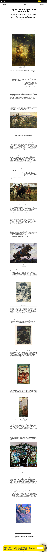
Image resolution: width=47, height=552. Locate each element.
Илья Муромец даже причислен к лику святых (18, 427)
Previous (11, 134)
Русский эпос (23, 4)
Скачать (39, 1)
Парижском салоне (31, 97)
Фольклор (17, 543)
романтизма (12, 162)
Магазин (21, 1)
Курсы (5, 1)
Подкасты (8, 1)
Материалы (42, 4)
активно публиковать (28, 27)
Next (36, 134)
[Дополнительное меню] (24, 1)
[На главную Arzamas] (1, 1)
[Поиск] (46, 1)
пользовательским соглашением (12, 548)
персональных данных (23, 549)
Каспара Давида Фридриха (14, 158)
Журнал (17, 1)
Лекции (4, 4)
